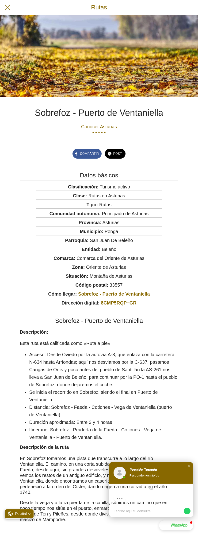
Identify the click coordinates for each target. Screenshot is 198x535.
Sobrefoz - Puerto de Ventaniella (114, 294)
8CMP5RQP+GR (119, 302)
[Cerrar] (7, 7)
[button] (189, 466)
